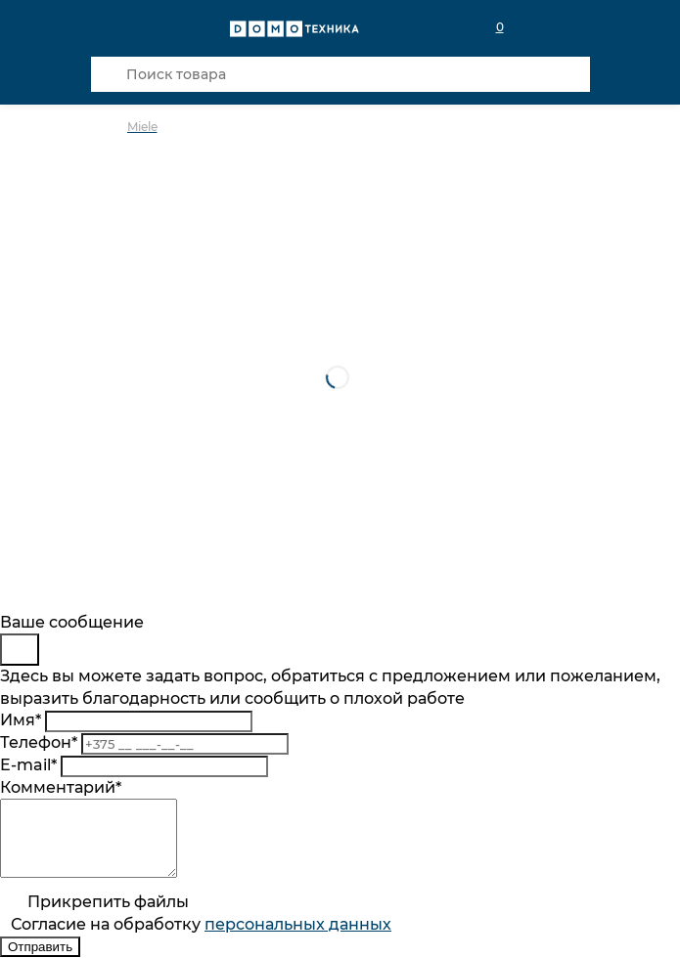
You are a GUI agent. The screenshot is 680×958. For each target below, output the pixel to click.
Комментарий (60, 787)
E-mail (28, 765)
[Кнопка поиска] (108, 74)
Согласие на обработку (201, 939)
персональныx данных (297, 939)
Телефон (38, 742)
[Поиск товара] (340, 74)
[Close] (19, 649)
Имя (20, 720)
